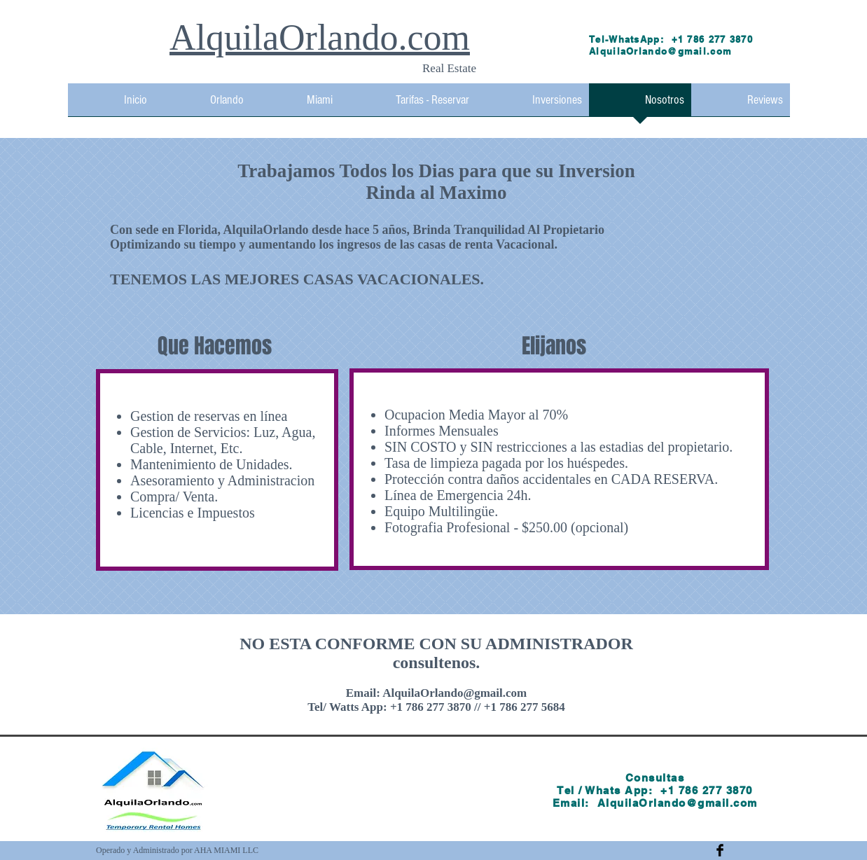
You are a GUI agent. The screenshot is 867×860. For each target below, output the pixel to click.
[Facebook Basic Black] (720, 850)
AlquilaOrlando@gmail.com (660, 51)
